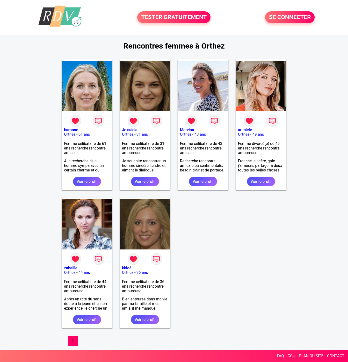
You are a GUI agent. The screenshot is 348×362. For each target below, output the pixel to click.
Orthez (69, 134)
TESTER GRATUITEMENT (174, 17)
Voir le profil (87, 181)
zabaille (70, 268)
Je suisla (130, 130)
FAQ (280, 356)
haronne (71, 130)
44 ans (84, 272)
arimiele (245, 130)
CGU (291, 356)
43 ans (200, 134)
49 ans (258, 134)
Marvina (187, 130)
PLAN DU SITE (311, 356)
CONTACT (335, 356)
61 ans (84, 134)
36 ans (142, 272)
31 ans (142, 134)
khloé (126, 268)
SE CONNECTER (290, 17)
